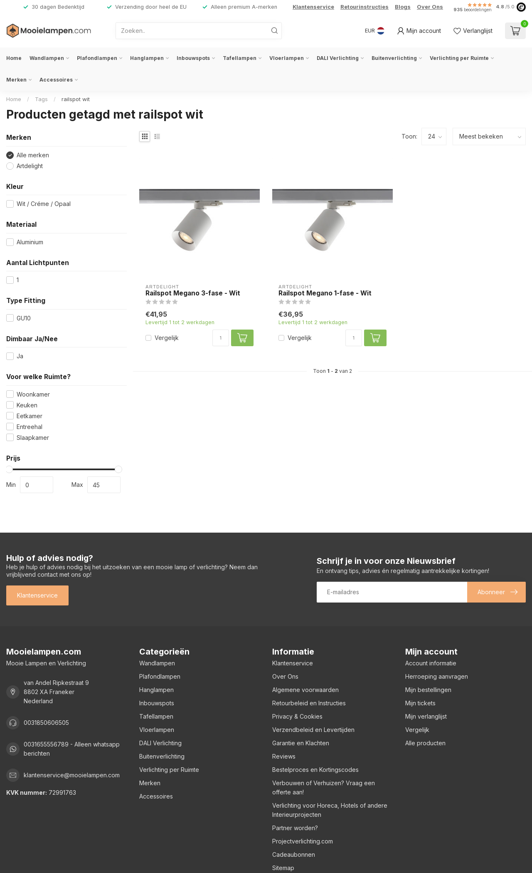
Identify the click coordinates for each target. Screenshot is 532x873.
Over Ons (430, 7)
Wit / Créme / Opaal (44, 204)
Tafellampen (239, 58)
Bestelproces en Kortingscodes (315, 769)
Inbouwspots (193, 58)
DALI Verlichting (338, 58)
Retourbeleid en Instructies (309, 703)
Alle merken (33, 155)
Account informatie (430, 663)
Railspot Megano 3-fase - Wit (192, 293)
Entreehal (29, 427)
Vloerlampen (286, 58)
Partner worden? (295, 827)
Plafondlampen (97, 58)
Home (14, 58)
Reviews (284, 756)
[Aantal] (220, 338)
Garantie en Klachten (300, 743)
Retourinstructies (364, 7)
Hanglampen (147, 58)
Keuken (27, 405)
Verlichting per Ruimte (459, 58)
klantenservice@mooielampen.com (72, 775)
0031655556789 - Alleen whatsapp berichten (72, 749)
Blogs (403, 7)
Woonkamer (33, 394)
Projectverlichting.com (302, 841)
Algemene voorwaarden (305, 689)
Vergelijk (167, 338)
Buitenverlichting (394, 58)
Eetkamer (29, 416)
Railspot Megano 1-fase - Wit (325, 293)
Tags (41, 99)
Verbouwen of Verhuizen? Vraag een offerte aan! (323, 787)
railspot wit (76, 99)
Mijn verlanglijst (426, 716)
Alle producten (425, 743)
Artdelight (30, 166)
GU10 (24, 318)
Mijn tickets (420, 703)
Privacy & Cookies (297, 716)
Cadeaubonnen (293, 854)
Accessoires (56, 80)
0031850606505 (46, 722)
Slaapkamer (33, 437)
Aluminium (30, 242)
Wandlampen (47, 58)
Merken (16, 80)
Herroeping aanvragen (436, 676)
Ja (20, 356)
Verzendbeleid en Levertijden (313, 729)
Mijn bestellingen (428, 689)
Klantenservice (313, 7)
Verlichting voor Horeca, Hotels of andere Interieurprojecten (329, 810)
